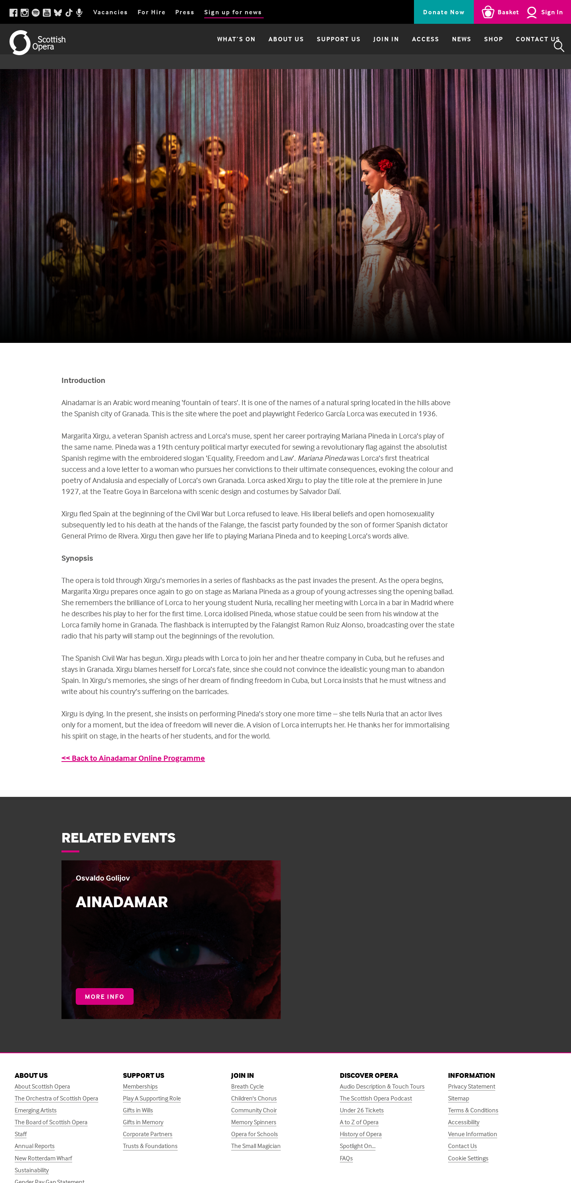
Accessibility (463, 1122)
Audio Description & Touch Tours (382, 1086)
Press (185, 12)
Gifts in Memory (143, 1122)
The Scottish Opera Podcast (376, 1098)
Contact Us (522, 46)
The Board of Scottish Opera (51, 1122)
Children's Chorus (254, 1098)
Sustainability (32, 1170)
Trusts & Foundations (150, 1146)
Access (409, 46)
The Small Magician (256, 1146)
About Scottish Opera (42, 1086)
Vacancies (110, 12)
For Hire (152, 12)
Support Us (323, 46)
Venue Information (472, 1134)
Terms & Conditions (473, 1110)
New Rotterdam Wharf (43, 1158)
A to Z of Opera (359, 1122)
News (445, 46)
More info (109, 998)
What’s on (220, 46)
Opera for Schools (254, 1134)
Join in (370, 46)
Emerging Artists (36, 1110)
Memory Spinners (253, 1122)
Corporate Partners (147, 1134)
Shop (477, 46)
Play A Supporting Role (152, 1098)
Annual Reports (35, 1146)
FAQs (346, 1158)
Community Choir (254, 1110)
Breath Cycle (247, 1086)
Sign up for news (233, 12)
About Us (270, 46)
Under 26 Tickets (362, 1110)
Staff (21, 1134)
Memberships (140, 1086)
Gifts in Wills (138, 1110)
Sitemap (458, 1098)
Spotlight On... (358, 1146)
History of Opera (361, 1134)
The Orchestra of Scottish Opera (56, 1098)
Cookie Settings (468, 1158)
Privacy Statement (471, 1086)
